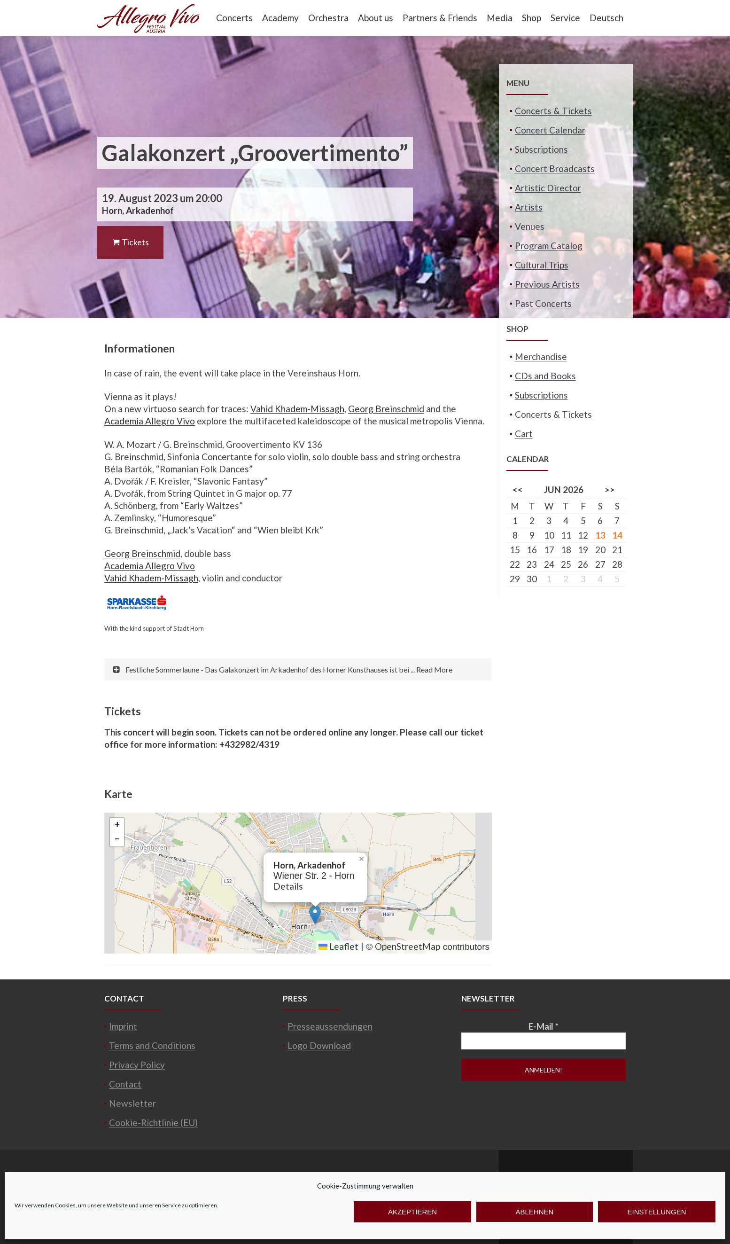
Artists (529, 207)
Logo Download (319, 1045)
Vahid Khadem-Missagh (297, 408)
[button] (315, 914)
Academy (280, 17)
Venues (529, 226)
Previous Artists (547, 284)
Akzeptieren (412, 1212)
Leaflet (338, 946)
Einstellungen (656, 1212)
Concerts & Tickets (553, 110)
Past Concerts (543, 303)
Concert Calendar (550, 130)
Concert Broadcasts (555, 168)
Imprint (123, 1026)
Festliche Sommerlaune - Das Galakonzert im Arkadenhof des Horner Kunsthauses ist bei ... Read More (288, 669)
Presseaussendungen (330, 1026)
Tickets (130, 242)
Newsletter (132, 1103)
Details (288, 886)
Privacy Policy (137, 1064)
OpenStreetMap (407, 946)
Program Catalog (548, 245)
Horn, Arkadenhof (138, 210)
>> (610, 489)
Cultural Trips (541, 264)
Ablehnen (535, 1212)
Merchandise (541, 356)
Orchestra (328, 17)
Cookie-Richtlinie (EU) (153, 1122)
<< (518, 489)
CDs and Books (545, 375)
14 (617, 535)
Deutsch (606, 17)
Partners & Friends (440, 17)
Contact (125, 1084)
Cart (524, 433)
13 (600, 535)
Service (565, 17)
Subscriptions (541, 149)
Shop (531, 17)
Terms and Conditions (152, 1045)
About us (375, 17)
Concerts (234, 17)
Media (500, 17)
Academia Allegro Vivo (149, 420)
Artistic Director (548, 187)
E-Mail (543, 1026)
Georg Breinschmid (386, 408)
